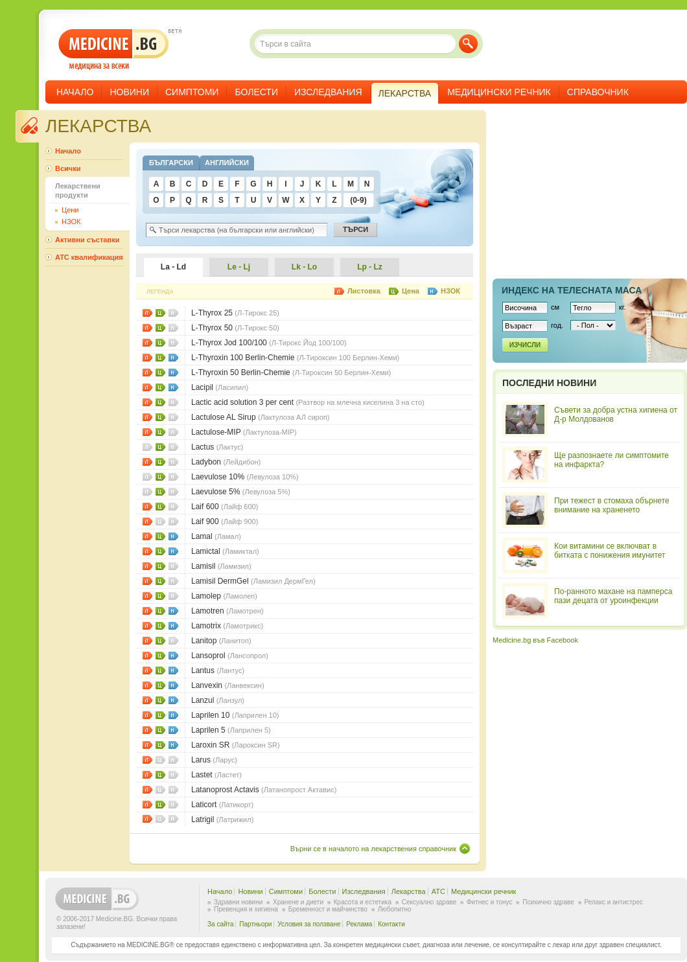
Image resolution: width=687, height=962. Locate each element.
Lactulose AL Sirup (260, 417)
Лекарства (408, 891)
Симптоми (191, 92)
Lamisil (221, 566)
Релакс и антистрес (614, 902)
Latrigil (222, 819)
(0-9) (358, 200)
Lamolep (224, 596)
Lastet (216, 774)
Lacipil (219, 387)
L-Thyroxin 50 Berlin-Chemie (291, 372)
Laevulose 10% (245, 476)
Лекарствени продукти (77, 190)
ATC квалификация (89, 257)
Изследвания (328, 92)
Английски (227, 162)
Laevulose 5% (240, 491)
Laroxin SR (235, 745)
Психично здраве (548, 902)
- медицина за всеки (113, 49)
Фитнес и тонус (489, 902)
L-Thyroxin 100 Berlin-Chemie (295, 357)
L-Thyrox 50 (235, 327)
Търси (468, 43)
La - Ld (173, 266)
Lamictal (225, 551)
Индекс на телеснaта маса (572, 290)
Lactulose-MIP (244, 432)
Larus (214, 759)
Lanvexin (227, 685)
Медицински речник (499, 92)
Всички (67, 168)
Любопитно (395, 909)
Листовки (147, 313)
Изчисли (525, 345)
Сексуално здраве (429, 902)
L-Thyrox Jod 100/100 (268, 342)
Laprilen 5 (231, 730)
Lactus (217, 447)
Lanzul (217, 700)
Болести (256, 92)
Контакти (391, 924)
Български (171, 162)
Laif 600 (224, 506)
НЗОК (173, 357)
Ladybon (226, 461)
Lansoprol (229, 655)
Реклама (359, 924)
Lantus (217, 670)
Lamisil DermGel (253, 581)
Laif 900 (224, 521)
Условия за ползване (308, 924)
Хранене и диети (298, 902)
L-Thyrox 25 (235, 312)
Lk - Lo (304, 266)
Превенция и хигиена (246, 909)
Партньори (255, 924)
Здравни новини (238, 902)
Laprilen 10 (235, 715)
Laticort (222, 804)
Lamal (216, 536)
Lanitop (221, 640)
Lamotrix (227, 625)
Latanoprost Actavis (263, 789)
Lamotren (227, 610)
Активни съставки (87, 240)
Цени (160, 313)
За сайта (220, 924)
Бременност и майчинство (327, 909)
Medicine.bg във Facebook (535, 640)
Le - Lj (238, 266)
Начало (74, 92)
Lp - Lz (369, 266)
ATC (438, 891)
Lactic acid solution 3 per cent (308, 402)
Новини (129, 92)
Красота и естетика (362, 902)
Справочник (598, 92)
